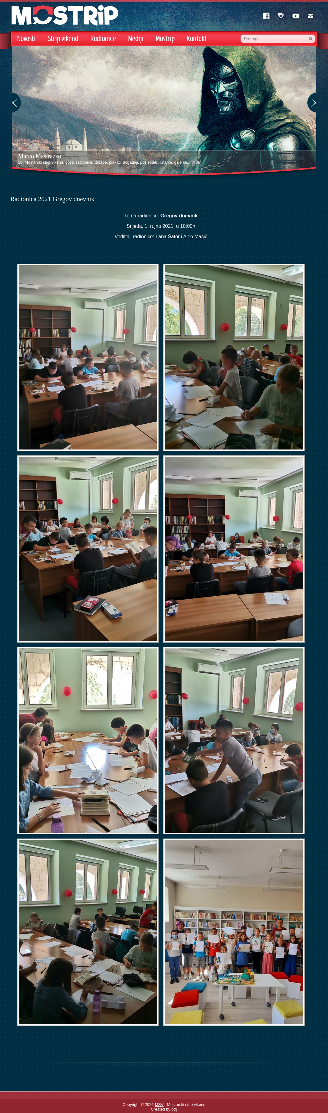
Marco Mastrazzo (39, 156)
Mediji (136, 38)
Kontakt (197, 38)
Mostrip (165, 38)
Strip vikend (63, 38)
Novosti (26, 38)
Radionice (103, 38)
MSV (159, 1104)
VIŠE (196, 162)
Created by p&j (164, 1109)
